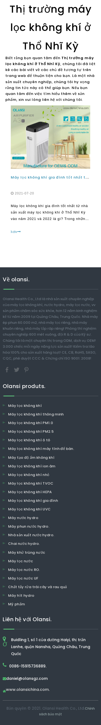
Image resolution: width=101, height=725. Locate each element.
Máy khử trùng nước (26, 552)
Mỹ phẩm (16, 604)
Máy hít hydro (21, 595)
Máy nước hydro (23, 517)
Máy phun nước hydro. (28, 526)
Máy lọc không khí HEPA (30, 492)
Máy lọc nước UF (23, 578)
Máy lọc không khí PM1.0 (30, 422)
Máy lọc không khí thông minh (36, 414)
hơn (16, 232)
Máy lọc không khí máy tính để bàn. (41, 448)
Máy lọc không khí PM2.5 (31, 431)
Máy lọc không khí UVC (29, 509)
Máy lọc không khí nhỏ (28, 474)
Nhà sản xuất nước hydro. (31, 535)
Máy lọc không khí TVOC (31, 483)
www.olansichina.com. (28, 690)
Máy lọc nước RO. (24, 569)
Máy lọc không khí (25, 405)
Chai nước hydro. (24, 543)
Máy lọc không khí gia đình (33, 500)
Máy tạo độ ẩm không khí (31, 457)
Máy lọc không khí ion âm (31, 466)
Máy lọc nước (20, 561)
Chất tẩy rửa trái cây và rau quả (37, 586)
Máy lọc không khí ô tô (29, 440)
